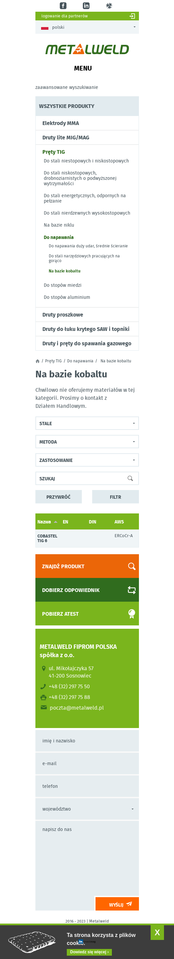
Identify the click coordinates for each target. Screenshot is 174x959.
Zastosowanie (55, 460)
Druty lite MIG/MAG (65, 137)
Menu (83, 68)
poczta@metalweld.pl (77, 707)
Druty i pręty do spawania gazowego (86, 343)
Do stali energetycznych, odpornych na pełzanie (85, 198)
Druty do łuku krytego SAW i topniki (86, 329)
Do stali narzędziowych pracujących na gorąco (84, 258)
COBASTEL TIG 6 (47, 538)
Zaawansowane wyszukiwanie (66, 87)
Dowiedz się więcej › (89, 952)
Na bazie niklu (59, 225)
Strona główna (37, 361)
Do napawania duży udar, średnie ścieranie (88, 246)
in (87, 6)
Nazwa (47, 521)
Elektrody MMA (60, 123)
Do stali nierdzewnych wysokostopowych (87, 213)
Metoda (48, 441)
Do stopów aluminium (67, 297)
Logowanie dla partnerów (64, 16)
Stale (45, 423)
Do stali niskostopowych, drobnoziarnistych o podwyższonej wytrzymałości (80, 178)
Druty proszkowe (62, 315)
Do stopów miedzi (62, 285)
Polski (52, 27)
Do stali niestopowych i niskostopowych (86, 160)
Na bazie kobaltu (64, 270)
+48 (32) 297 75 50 (69, 686)
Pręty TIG (53, 152)
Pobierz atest (83, 614)
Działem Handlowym (60, 406)
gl (110, 6)
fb (64, 6)
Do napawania (59, 237)
